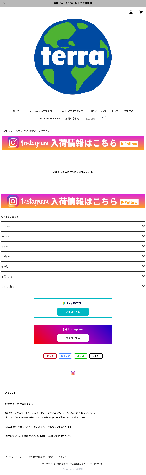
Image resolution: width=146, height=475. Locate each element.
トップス (5, 236)
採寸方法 (128, 111)
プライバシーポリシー (13, 457)
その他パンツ (31, 131)
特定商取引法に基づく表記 (41, 457)
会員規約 (62, 457)
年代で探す (7, 276)
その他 (4, 266)
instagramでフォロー (42, 111)
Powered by (73, 469)
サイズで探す (8, 286)
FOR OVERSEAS (50, 118)
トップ (115, 111)
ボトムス (15, 131)
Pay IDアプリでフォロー (73, 111)
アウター (5, 226)
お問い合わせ (72, 118)
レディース (6, 256)
